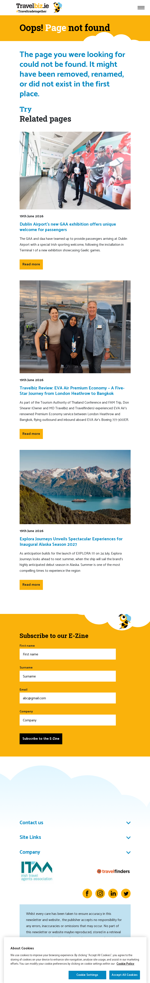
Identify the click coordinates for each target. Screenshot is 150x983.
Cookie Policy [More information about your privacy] (125, 979)
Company (68, 717)
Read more (31, 264)
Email (68, 695)
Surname (68, 673)
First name (68, 651)
